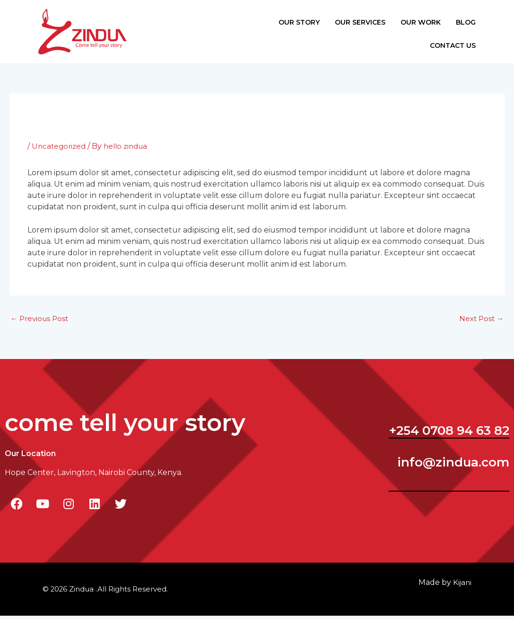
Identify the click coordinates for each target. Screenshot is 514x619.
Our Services (348, 20)
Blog (454, 20)
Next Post (480, 321)
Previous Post (41, 321)
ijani (461, 585)
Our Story (287, 20)
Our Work (409, 20)
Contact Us (441, 50)
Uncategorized (60, 148)
